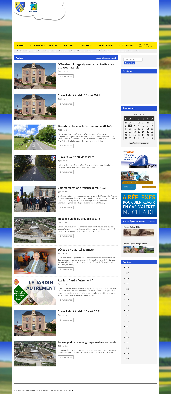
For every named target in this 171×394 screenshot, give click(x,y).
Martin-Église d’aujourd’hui (135, 243)
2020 (126, 300)
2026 (126, 268)
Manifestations (54, 51)
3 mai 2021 (63, 315)
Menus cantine (68, 51)
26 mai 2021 (63, 130)
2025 (126, 273)
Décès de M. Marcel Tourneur (77, 249)
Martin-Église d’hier (132, 227)
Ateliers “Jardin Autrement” (76, 280)
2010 (126, 353)
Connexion (70, 390)
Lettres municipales (102, 51)
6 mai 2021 (63, 223)
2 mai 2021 (63, 349)
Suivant (143, 143)
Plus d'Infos (66, 76)
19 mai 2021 (63, 161)
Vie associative (145, 51)
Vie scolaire (132, 51)
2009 (126, 359)
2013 (126, 337)
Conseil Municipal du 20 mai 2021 (80, 95)
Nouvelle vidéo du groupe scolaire (80, 218)
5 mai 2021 (63, 253)
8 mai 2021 (63, 192)
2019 (126, 305)
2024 (126, 278)
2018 (126, 310)
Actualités (19, 51)
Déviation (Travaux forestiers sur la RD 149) (87, 126)
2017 (126, 316)
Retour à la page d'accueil (106, 58)
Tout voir (152, 222)
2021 (126, 294)
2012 (126, 343)
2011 (126, 348)
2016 (126, 321)
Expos (43, 51)
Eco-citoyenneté (119, 51)
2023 (126, 284)
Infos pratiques (32, 51)
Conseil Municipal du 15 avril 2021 (81, 311)
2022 (126, 289)
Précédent (135, 143)
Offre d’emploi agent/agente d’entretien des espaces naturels (87, 66)
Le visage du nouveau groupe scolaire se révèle (85, 344)
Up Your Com (61, 390)
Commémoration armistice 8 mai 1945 (84, 188)
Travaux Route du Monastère (77, 157)
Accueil (21, 45)
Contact (145, 45)
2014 (126, 332)
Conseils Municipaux (84, 51)
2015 (126, 327)
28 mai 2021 (63, 71)
